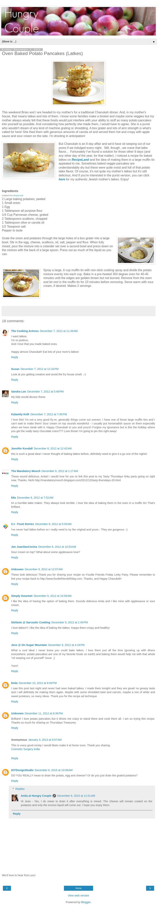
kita (13, 497)
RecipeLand (18, 195)
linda (14, 683)
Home (78, 888)
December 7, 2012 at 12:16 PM (40, 369)
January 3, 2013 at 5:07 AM (45, 739)
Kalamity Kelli (20, 414)
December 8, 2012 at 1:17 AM (60, 471)
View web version (78, 895)
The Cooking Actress (25, 331)
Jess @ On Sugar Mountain (29, 644)
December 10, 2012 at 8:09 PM (38, 683)
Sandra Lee (18, 391)
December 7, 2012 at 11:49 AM (59, 331)
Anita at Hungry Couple (36, 795)
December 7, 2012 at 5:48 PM (45, 391)
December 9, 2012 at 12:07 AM (44, 569)
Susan (15, 369)
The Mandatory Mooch (25, 471)
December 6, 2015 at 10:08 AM (54, 770)
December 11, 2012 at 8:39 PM (44, 713)
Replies (20, 788)
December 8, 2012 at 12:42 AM (53, 448)
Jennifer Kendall (22, 448)
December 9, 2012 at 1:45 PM (69, 622)
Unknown (17, 569)
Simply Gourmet (21, 595)
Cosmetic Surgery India (25, 749)
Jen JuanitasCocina (24, 546)
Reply (14, 357)
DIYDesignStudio (22, 770)
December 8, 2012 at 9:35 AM (53, 524)
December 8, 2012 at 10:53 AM (57, 546)
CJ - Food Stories (22, 524)
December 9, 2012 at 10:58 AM (52, 595)
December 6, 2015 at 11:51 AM (76, 795)
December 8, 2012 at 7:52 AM (35, 497)
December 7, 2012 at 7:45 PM (48, 414)
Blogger (86, 902)
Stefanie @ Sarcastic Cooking (30, 622)
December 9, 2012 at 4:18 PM (66, 644)
